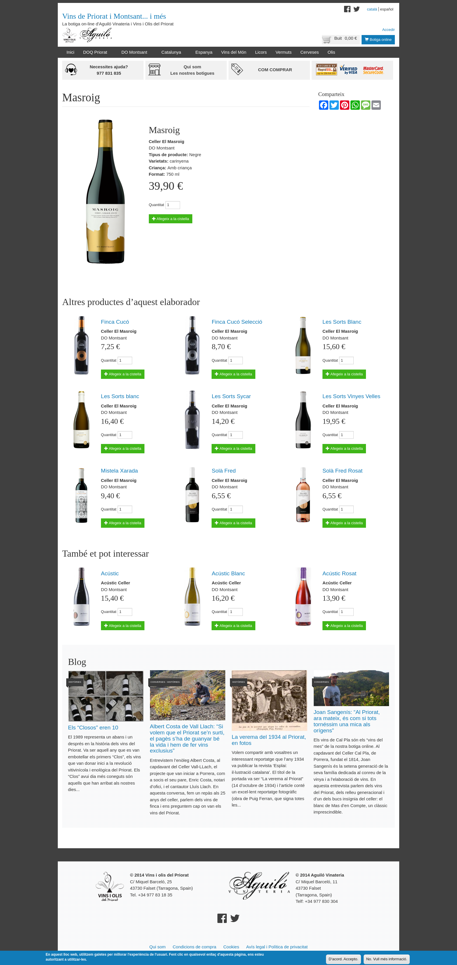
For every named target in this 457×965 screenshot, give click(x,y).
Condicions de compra (194, 946)
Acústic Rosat (339, 573)
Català (372, 9)
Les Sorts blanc (120, 396)
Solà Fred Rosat (342, 471)
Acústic (110, 573)
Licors (261, 52)
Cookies (231, 946)
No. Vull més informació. (386, 959)
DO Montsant (135, 52)
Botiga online (378, 39)
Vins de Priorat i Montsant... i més (114, 16)
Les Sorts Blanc (341, 322)
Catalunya (172, 52)
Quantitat (156, 205)
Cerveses (309, 52)
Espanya (203, 52)
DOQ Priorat (96, 52)
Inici (70, 52)
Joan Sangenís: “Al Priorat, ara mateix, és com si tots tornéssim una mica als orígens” (347, 721)
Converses (158, 682)
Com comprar (275, 69)
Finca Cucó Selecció (237, 322)
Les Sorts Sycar (231, 396)
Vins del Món (233, 52)
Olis (331, 52)
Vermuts (283, 52)
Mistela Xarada (119, 471)
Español (386, 9)
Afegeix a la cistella (170, 219)
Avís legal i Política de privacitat (277, 946)
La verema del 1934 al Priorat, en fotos (269, 740)
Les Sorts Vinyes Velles (351, 396)
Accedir (388, 29)
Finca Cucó (115, 322)
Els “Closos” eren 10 (93, 727)
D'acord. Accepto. (343, 959)
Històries (75, 682)
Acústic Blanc (228, 573)
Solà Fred (224, 471)
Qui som (157, 946)
